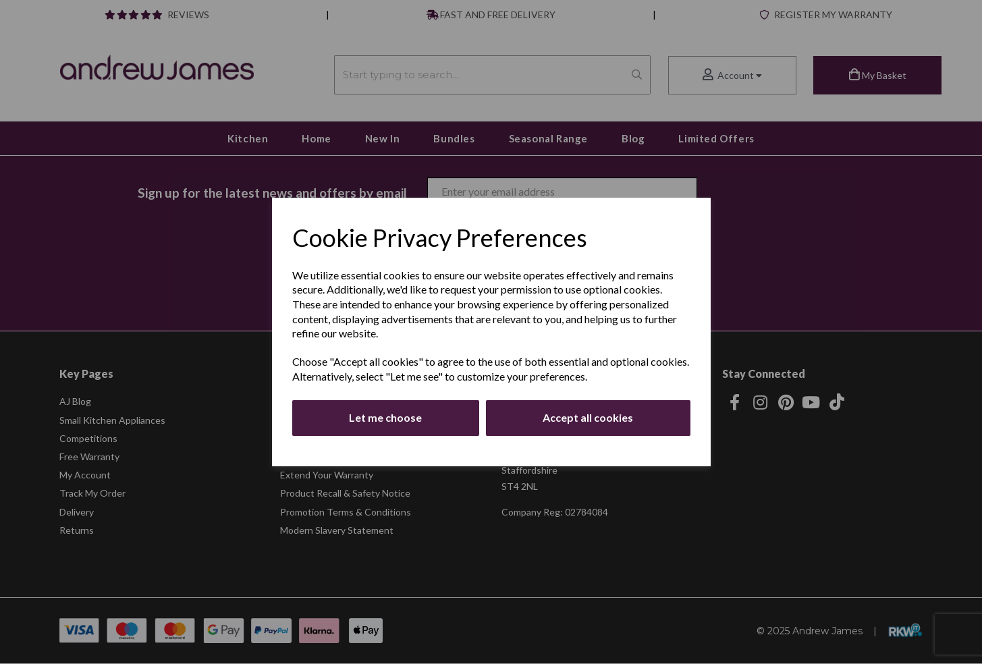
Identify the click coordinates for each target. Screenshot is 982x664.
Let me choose (385, 417)
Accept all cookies (588, 417)
